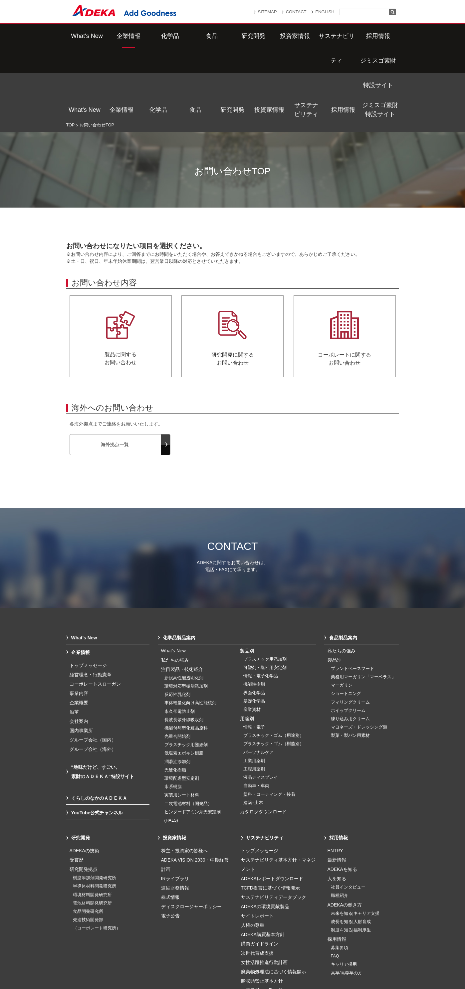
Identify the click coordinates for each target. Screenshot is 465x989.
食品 (195, 36)
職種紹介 (339, 825)
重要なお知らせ (244, 951)
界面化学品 (254, 622)
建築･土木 (253, 732)
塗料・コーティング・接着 (269, 724)
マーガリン (341, 614)
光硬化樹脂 (175, 699)
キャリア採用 (344, 894)
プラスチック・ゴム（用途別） (273, 665)
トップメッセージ (88, 594)
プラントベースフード (352, 598)
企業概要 (79, 632)
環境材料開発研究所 (92, 824)
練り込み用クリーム (350, 648)
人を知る (337, 808)
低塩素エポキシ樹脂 (183, 682)
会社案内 (79, 650)
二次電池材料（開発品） (188, 733)
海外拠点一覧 (115, 374)
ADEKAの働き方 (345, 834)
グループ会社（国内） (93, 669)
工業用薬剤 (254, 690)
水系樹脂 (173, 716)
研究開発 (232, 36)
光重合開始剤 (177, 666)
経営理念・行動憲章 (91, 604)
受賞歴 (77, 789)
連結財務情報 (175, 817)
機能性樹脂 (254, 613)
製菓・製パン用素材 (350, 665)
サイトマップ (168, 951)
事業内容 (79, 622)
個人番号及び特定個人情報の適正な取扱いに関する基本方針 (156, 959)
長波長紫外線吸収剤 (183, 649)
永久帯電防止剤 (179, 641)
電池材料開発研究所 (92, 832)
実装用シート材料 (181, 724)
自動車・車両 (256, 715)
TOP (70, 54)
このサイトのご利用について (239, 966)
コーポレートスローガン (95, 613)
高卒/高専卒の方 (346, 902)
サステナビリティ (306, 36)
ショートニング (346, 623)
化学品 (158, 36)
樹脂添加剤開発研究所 (94, 807)
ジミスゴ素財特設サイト (380, 36)
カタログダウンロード (263, 741)
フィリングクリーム (350, 631)
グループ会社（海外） (93, 678)
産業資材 (252, 639)
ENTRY (335, 780)
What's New (84, 36)
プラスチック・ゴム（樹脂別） (273, 673)
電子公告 (170, 845)
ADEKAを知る (342, 798)
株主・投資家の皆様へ (184, 780)
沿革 (74, 641)
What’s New (173, 580)
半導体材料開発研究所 (94, 815)
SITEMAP (267, 11)
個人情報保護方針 (292, 951)
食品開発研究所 (88, 841)
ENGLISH (325, 11)
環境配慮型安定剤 (181, 708)
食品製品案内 (343, 567)
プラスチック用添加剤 (265, 588)
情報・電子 (254, 656)
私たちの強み (175, 589)
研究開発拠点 (84, 798)
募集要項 (339, 877)
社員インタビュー (348, 816)
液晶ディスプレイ (260, 707)
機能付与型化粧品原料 (186, 657)
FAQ (335, 885)
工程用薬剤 (254, 698)
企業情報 (121, 36)
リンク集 (205, 951)
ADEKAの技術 (84, 780)
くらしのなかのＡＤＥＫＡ (99, 727)
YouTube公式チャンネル (97, 742)
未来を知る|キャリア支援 (355, 843)
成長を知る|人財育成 (351, 851)
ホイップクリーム (348, 640)
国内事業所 (81, 660)
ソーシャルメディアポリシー (342, 959)
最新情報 (337, 789)
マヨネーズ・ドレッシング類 (359, 656)
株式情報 (170, 826)
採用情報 (343, 36)
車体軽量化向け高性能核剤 (190, 632)
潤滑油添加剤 (177, 691)
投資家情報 (269, 36)
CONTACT (296, 11)
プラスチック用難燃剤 (186, 674)
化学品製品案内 (179, 567)
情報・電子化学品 (260, 605)
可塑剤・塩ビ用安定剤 (265, 597)
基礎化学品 (254, 630)
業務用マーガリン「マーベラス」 (363, 606)
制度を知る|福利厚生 (351, 859)
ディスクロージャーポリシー (191, 836)
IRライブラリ (175, 808)
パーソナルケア (258, 682)
